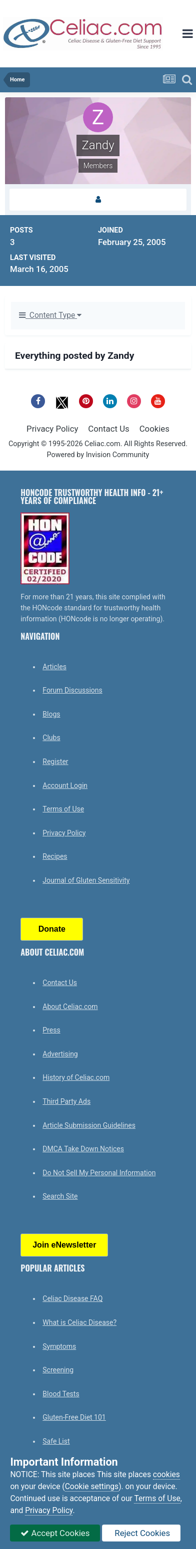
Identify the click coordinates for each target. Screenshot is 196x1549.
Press (51, 1030)
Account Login (65, 785)
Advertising (60, 1054)
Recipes (54, 856)
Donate (52, 929)
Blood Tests (60, 1394)
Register (55, 762)
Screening (58, 1370)
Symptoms (59, 1346)
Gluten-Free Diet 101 (74, 1417)
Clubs (51, 738)
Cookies (155, 429)
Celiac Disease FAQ (72, 1298)
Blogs (51, 714)
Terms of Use (63, 809)
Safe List (56, 1441)
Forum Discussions (72, 690)
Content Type (50, 315)
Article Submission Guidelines (89, 1125)
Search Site (60, 1196)
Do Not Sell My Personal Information (99, 1173)
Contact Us (108, 429)
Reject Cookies (141, 1533)
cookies (166, 1474)
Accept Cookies (55, 1533)
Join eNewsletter (64, 1245)
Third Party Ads (66, 1101)
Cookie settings (92, 1486)
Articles (54, 667)
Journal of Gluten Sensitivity (86, 880)
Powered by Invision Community (98, 455)
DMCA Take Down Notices (83, 1149)
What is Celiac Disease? (79, 1322)
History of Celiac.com (76, 1077)
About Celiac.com (70, 1007)
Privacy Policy (52, 429)
